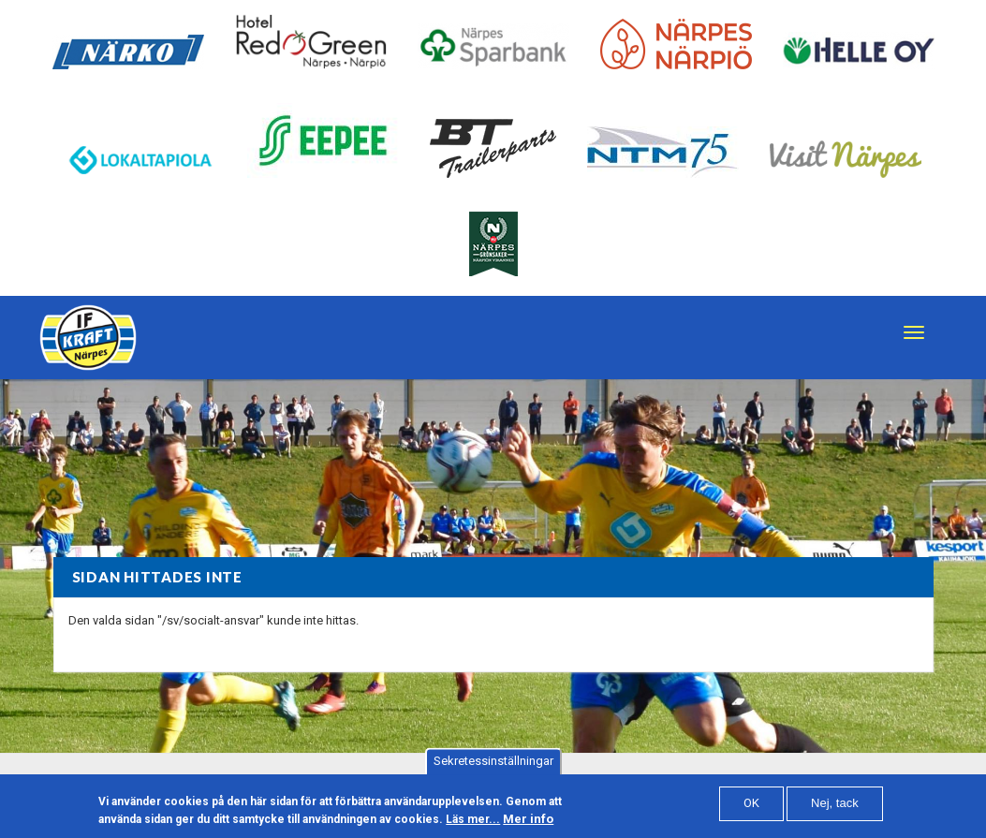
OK (751, 808)
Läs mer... (473, 824)
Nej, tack (835, 808)
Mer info (528, 823)
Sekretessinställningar (493, 765)
